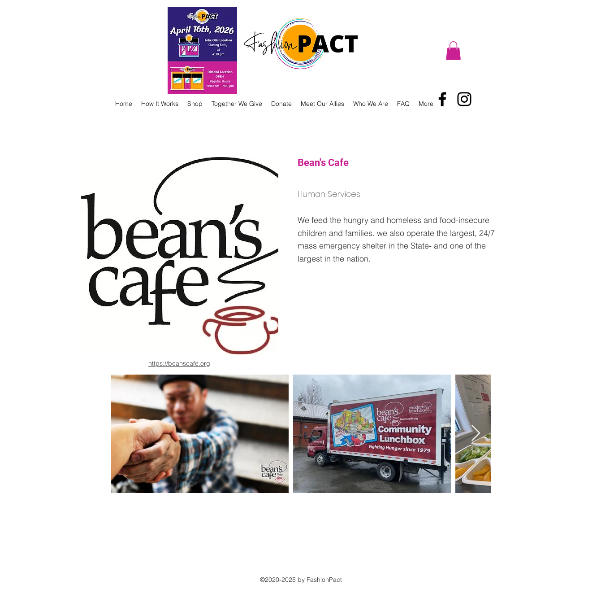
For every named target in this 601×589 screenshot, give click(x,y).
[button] (453, 50)
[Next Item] (476, 433)
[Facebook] (442, 99)
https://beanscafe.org (179, 363)
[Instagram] (464, 99)
